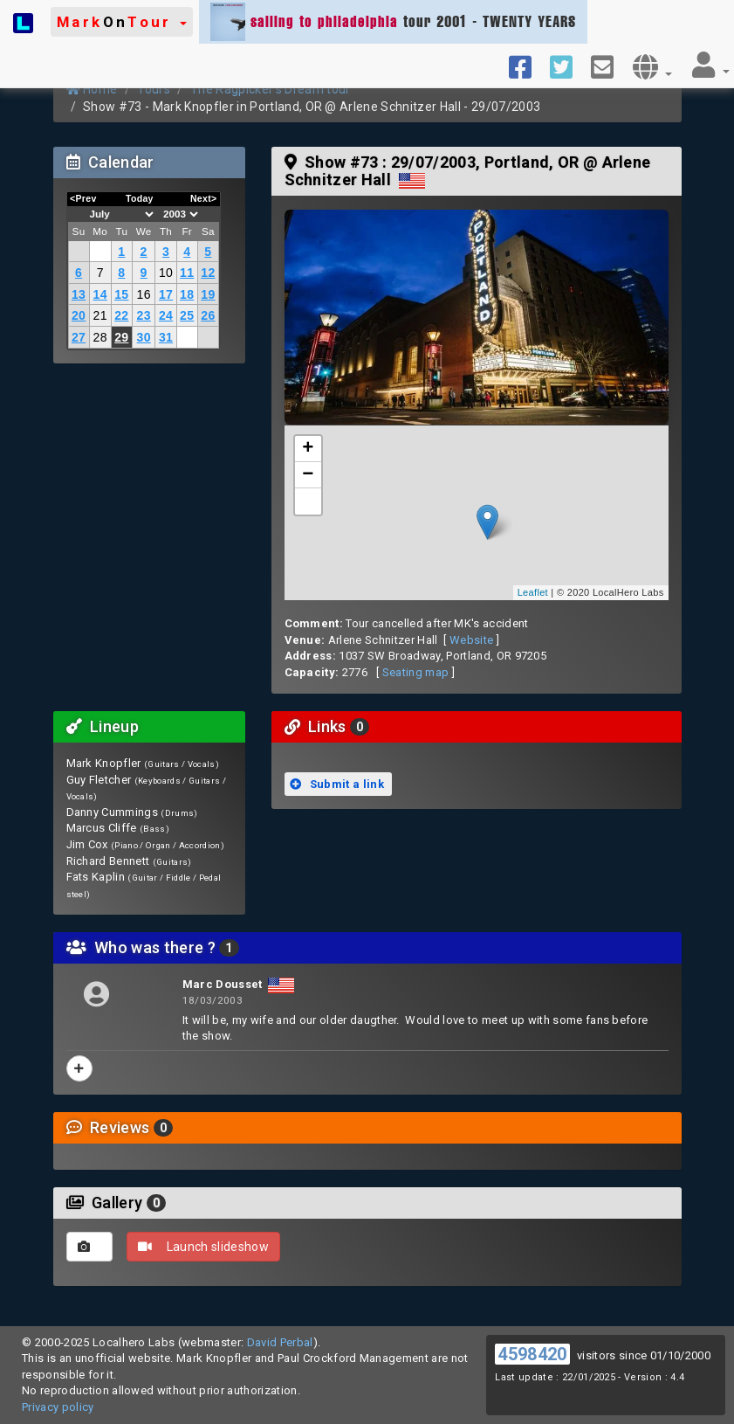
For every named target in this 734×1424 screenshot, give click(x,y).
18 (187, 294)
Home (92, 89)
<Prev (83, 198)
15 (121, 294)
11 (187, 273)
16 (144, 294)
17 (166, 294)
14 (100, 294)
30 (144, 337)
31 (166, 337)
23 (144, 315)
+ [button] (308, 449)
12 (208, 273)
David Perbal (280, 1342)
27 (79, 337)
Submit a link (337, 784)
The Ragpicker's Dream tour (270, 89)
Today (140, 198)
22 (121, 315)
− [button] (308, 475)
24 (166, 315)
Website (471, 639)
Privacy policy (58, 1407)
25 (187, 315)
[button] (122, 22)
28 (100, 337)
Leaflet (533, 592)
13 (79, 294)
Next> (203, 198)
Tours (153, 89)
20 (79, 315)
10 (166, 273)
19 (208, 294)
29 (121, 337)
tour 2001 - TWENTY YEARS (393, 22)
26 (208, 315)
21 (100, 315)
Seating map (415, 672)
